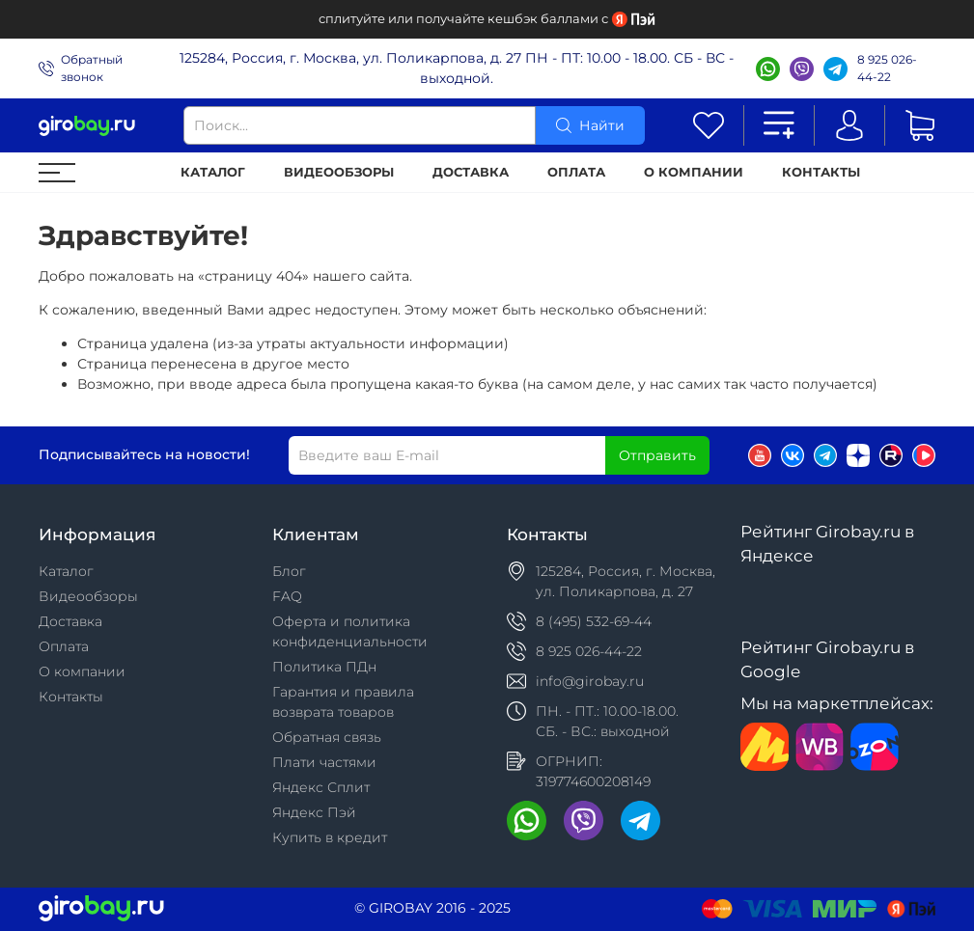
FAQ (287, 596)
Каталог (213, 172)
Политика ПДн (324, 666)
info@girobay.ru (590, 681)
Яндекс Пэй (314, 812)
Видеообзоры (339, 172)
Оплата (576, 172)
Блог (289, 571)
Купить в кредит (329, 837)
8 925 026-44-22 (887, 68)
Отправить (657, 455)
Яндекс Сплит (321, 787)
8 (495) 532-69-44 (594, 621)
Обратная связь (326, 737)
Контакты (821, 172)
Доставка (470, 172)
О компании (693, 172)
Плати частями (324, 762)
